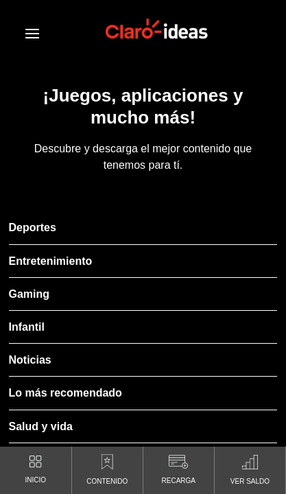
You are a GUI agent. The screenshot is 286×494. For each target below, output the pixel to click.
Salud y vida (41, 426)
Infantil (27, 327)
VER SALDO (250, 466)
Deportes (32, 227)
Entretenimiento (51, 261)
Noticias (30, 360)
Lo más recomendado (65, 393)
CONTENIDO (107, 466)
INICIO (36, 466)
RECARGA (178, 466)
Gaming (29, 294)
